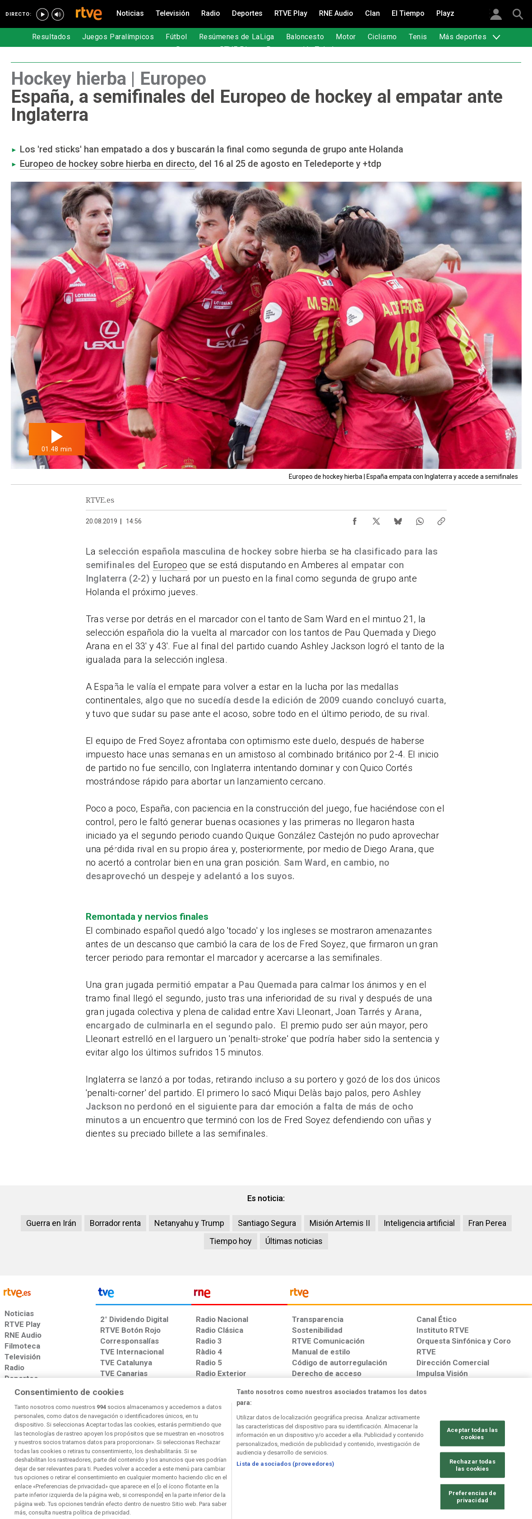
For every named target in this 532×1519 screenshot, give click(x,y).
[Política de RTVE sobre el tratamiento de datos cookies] (168, 1449)
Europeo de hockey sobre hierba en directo (107, 163)
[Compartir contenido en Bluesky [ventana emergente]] (398, 519)
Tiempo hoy (230, 1241)
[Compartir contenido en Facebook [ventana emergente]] (354, 519)
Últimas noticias (294, 1241)
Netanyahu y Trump (189, 1223)
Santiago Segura (267, 1223)
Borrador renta (115, 1223)
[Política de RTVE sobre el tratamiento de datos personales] (87, 1449)
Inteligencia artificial (419, 1223)
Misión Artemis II (340, 1223)
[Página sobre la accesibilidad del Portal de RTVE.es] (319, 1449)
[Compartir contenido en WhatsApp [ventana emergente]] (419, 519)
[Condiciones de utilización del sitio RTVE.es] (18, 1449)
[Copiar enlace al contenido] (441, 519)
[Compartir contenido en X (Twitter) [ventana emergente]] (376, 519)
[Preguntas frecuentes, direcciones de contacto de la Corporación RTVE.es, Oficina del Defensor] (421, 1449)
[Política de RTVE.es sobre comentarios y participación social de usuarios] (492, 1449)
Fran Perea (487, 1223)
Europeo (170, 565)
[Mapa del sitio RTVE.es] (374, 1449)
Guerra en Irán (51, 1223)
